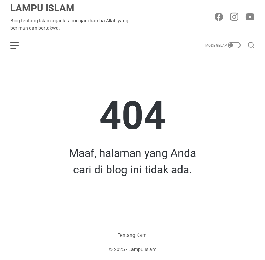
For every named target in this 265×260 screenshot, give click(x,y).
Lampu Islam (42, 8)
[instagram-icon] (234, 17)
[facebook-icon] (219, 17)
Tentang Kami (132, 235)
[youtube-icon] (250, 17)
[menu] (18, 45)
